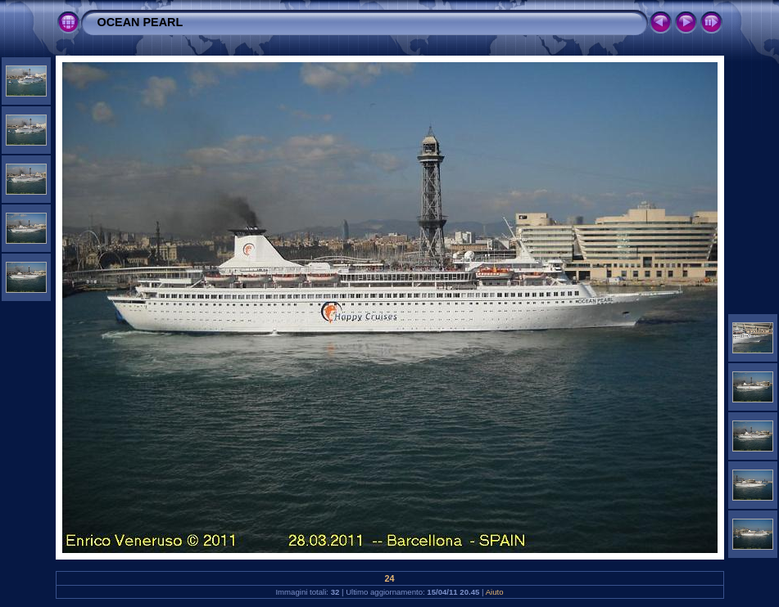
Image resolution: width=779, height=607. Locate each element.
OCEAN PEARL (140, 22)
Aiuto (495, 591)
